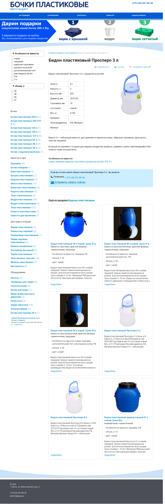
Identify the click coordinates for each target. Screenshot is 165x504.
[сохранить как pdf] (140, 67)
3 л (14, 79)
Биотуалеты (19, 266)
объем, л (19, 86)
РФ (14, 76)
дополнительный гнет (23, 70)
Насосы (17, 278)
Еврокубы (18, 163)
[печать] (119, 67)
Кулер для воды (21, 290)
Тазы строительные (23, 195)
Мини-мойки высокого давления (23, 295)
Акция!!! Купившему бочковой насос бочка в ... (26, 321)
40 (13, 94)
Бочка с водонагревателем (27, 152)
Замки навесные (22, 305)
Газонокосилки (20, 286)
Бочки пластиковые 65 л (25, 140)
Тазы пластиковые (23, 207)
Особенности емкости (27, 53)
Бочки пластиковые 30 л (25, 148)
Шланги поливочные (23, 246)
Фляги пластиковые (24, 183)
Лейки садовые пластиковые (19, 241)
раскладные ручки (21, 73)
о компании (52, 15)
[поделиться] (102, 67)
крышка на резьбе (21, 67)
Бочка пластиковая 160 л (26, 128)
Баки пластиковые (22, 171)
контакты (81, 15)
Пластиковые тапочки (25, 258)
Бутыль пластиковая (23, 175)
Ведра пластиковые (24, 199)
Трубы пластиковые (24, 254)
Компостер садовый (23, 231)
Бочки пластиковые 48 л (25, 144)
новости (110, 15)
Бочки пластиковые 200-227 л (26, 122)
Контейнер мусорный (24, 250)
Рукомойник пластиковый (26, 235)
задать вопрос (139, 15)
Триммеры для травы (24, 282)
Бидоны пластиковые (24, 179)
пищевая (17, 61)
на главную (24, 15)
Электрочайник (21, 309)
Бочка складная (21, 167)
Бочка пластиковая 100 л (26, 132)
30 (13, 91)
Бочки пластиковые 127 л (26, 136)
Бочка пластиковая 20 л (25, 313)
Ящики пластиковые (23, 227)
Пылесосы (18, 301)
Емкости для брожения (25, 215)
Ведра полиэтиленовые (25, 203)
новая (15, 58)
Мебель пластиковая (24, 262)
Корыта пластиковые (24, 191)
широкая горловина (22, 64)
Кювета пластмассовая (25, 211)
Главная (52, 53)
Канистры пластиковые (25, 187)
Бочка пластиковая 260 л (26, 117)
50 (13, 97)
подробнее (56, 284)
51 (13, 100)
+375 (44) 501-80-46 (142, 3)
